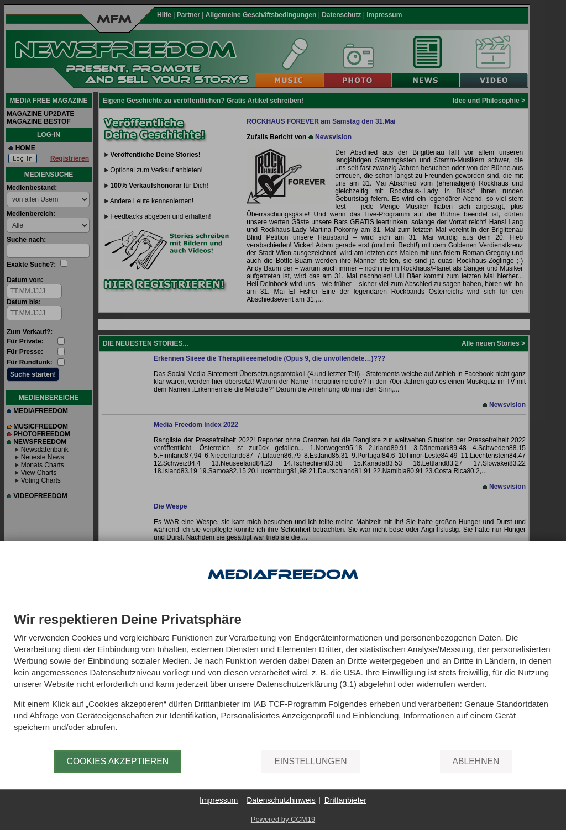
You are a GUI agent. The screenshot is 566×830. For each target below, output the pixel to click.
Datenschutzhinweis (281, 800)
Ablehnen (476, 761)
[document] (283, 681)
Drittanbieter (345, 800)
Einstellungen (310, 761)
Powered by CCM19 (283, 819)
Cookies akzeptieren (118, 761)
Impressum (219, 800)
